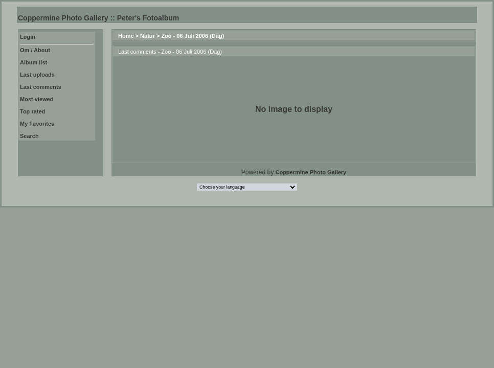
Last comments (40, 87)
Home (126, 36)
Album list (33, 62)
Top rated (32, 111)
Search (29, 136)
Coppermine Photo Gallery (310, 172)
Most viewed (36, 99)
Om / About (35, 50)
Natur (147, 36)
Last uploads (37, 75)
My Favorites (37, 124)
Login (27, 37)
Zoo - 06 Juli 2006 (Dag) (192, 36)
